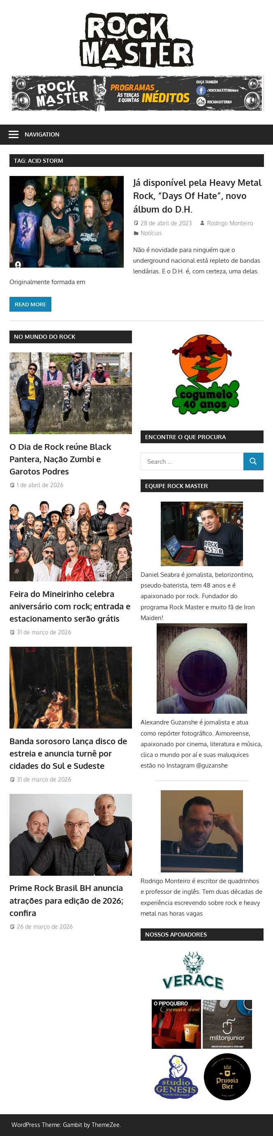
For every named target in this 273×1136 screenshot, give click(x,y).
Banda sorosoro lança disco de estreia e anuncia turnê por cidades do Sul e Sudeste (68, 753)
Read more (30, 304)
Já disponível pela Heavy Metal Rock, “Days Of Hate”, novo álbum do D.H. (193, 195)
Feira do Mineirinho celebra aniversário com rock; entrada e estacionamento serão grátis (69, 606)
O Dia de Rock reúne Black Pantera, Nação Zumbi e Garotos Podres (60, 459)
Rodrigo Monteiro (230, 223)
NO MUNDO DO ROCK (44, 336)
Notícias (151, 232)
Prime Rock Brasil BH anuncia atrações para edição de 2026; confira (66, 900)
